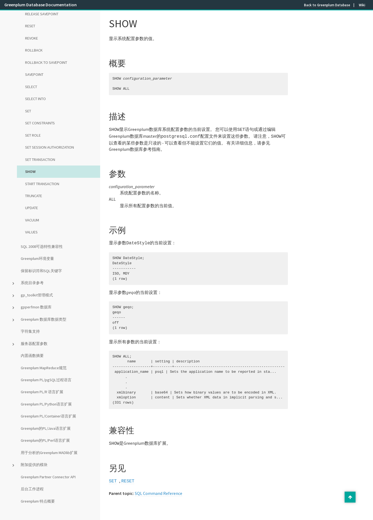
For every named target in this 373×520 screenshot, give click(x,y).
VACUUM (32, 220)
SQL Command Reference (158, 490)
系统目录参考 (32, 282)
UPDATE (31, 207)
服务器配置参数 (34, 343)
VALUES (31, 232)
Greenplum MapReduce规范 (44, 367)
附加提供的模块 (34, 464)
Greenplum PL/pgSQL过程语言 (46, 379)
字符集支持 (30, 331)
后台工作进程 (32, 488)
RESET (30, 25)
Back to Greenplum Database (327, 5)
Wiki (362, 5)
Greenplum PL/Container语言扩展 (48, 416)
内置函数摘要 (32, 355)
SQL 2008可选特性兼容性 (42, 246)
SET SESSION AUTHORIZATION (49, 147)
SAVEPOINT (34, 74)
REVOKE (31, 38)
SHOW (30, 171)
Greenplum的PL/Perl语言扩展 (45, 440)
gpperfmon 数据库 (36, 307)
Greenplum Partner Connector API (48, 476)
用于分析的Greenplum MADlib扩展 (49, 452)
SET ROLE (33, 135)
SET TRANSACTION (40, 159)
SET (28, 111)
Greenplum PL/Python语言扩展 (46, 404)
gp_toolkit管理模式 (37, 295)
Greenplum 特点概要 (38, 501)
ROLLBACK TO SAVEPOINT (46, 62)
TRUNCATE (33, 195)
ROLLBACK (34, 50)
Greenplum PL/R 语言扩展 (42, 391)
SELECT (31, 86)
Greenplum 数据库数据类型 (43, 319)
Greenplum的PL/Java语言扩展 (46, 428)
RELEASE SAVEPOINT (41, 13)
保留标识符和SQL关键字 (41, 270)
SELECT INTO (35, 98)
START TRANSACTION (42, 183)
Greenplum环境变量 (37, 258)
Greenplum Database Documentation (40, 4)
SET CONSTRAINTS (40, 123)
